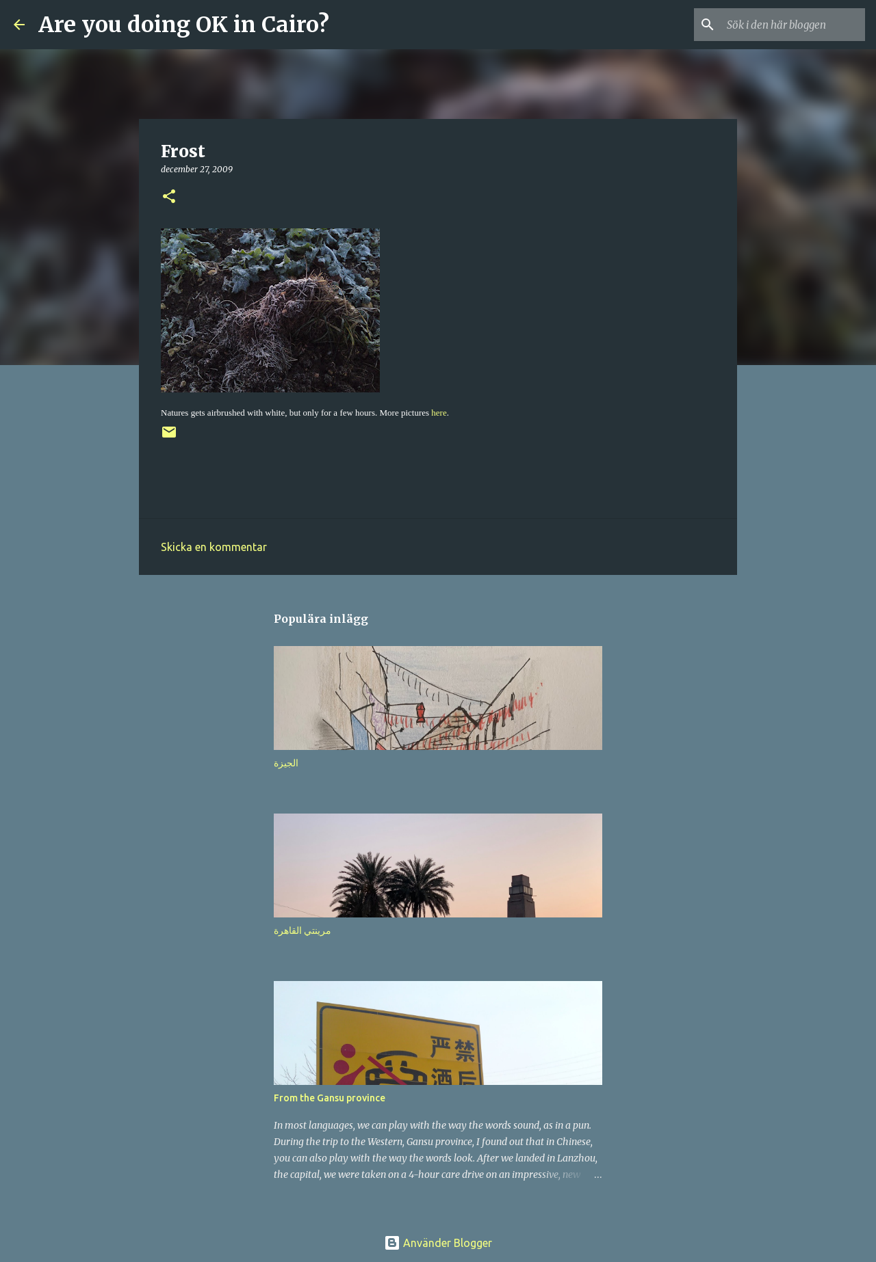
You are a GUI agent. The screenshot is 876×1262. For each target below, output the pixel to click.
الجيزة (286, 762)
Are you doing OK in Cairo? (183, 24)
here (438, 412)
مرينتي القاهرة (302, 930)
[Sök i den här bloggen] (793, 24)
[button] (169, 197)
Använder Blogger (438, 1243)
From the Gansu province (329, 1097)
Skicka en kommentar (214, 547)
